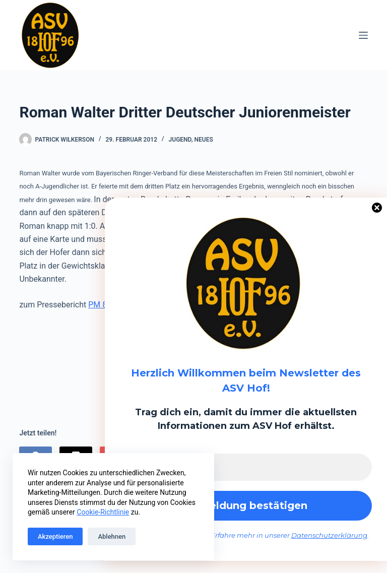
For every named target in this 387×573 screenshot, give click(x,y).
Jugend (180, 139)
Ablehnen (111, 536)
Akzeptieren (55, 536)
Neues (204, 139)
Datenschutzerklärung (329, 536)
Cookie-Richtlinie (103, 512)
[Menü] (363, 35)
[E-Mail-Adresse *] (246, 467)
